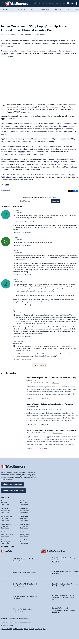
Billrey (15, 310)
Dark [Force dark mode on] (44, 629)
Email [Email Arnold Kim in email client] (2, 504)
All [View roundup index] (76, 9)
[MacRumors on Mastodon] (50, 3)
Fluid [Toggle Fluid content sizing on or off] (26, 629)
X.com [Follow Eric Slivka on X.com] (26, 504)
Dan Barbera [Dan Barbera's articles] (5, 531)
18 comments (5, 191)
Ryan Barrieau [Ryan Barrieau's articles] (24, 531)
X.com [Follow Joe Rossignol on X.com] (26, 512)
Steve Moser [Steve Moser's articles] (5, 539)
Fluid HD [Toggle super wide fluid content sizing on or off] (31, 629)
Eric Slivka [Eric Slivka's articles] (23, 500)
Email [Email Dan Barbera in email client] (2, 535)
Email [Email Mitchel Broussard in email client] (2, 519)
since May (45, 146)
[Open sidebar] (76, 3)
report (21, 152)
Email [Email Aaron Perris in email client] (21, 543)
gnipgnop (16, 238)
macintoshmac (18, 341)
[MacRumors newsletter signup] (64, 3)
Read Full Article (31, 398)
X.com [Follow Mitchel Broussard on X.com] (7, 519)
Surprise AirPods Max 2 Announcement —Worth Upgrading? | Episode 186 (64, 609)
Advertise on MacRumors (13, 490)
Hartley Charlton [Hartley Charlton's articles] (6, 523)
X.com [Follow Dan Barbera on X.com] (7, 535)
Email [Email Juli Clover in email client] (2, 512)
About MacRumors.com (12, 484)
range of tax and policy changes (56, 126)
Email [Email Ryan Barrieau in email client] (21, 535)
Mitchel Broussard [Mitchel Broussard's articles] (6, 516)
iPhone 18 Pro (8, 9)
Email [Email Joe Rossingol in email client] (21, 512)
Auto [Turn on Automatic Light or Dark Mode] (36, 629)
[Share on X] (70, 191)
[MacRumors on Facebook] (43, 3)
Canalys (56, 162)
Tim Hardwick (41, 34)
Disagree (27, 232)
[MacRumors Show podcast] (35, 3)
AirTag (70, 9)
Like (23, 232)
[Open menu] (2, 3)
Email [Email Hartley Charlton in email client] (2, 527)
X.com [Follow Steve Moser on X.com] (7, 543)
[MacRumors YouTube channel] (53, 3)
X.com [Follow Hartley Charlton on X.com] (7, 527)
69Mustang (16, 251)
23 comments (43, 398)
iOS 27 (33, 9)
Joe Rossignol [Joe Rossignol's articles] (24, 508)
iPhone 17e (59, 9)
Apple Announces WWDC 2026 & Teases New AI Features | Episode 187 (63, 597)
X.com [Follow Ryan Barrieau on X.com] (26, 535)
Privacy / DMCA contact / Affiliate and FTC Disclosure (16, 622)
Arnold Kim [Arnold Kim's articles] (4, 500)
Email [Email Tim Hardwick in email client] (21, 519)
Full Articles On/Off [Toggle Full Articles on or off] (18, 629)
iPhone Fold (22, 9)
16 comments (43, 424)
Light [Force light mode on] (40, 629)
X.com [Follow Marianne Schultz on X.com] (26, 527)
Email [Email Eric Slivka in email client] (21, 504)
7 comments (43, 450)
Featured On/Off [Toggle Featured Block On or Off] (6, 629)
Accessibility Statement (7, 625)
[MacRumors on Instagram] (39, 3)
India (7, 184)
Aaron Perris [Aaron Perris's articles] (23, 539)
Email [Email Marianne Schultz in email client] (21, 527)
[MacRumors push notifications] (57, 3)
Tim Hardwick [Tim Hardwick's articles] (24, 516)
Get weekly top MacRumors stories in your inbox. (39, 197)
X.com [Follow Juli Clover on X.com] (7, 512)
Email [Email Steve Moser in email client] (2, 543)
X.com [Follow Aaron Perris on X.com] (26, 543)
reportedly (20, 149)
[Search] (73, 4)
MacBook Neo (45, 9)
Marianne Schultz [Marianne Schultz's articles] (25, 523)
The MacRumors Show (56, 550)
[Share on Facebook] (75, 191)
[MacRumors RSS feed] (61, 3)
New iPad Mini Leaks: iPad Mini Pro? (25, 572)
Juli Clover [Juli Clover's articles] (4, 508)
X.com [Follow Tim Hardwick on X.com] (26, 519)
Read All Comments (39, 365)
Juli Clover (55, 383)
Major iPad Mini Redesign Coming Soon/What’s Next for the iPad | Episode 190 (63, 559)
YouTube (8, 550)
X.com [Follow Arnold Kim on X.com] (7, 504)
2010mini (16, 210)
